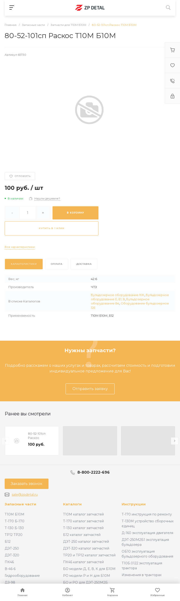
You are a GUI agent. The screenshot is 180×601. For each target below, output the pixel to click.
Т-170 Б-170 (14, 521)
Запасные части (20, 504)
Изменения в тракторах (141, 575)
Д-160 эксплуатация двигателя (147, 533)
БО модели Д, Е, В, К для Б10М (89, 569)
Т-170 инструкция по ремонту (147, 514)
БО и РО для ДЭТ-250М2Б (85, 582)
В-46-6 (10, 569)
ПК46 (9, 562)
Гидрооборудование (22, 576)
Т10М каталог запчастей (83, 514)
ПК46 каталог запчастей (83, 562)
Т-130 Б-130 (14, 528)
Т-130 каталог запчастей (83, 528)
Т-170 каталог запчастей (83, 521)
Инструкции (134, 504)
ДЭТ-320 (12, 555)
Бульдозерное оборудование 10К (117, 295)
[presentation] (5, 441)
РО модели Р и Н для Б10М (86, 576)
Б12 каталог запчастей (82, 535)
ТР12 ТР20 (13, 535)
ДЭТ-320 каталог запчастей (86, 548)
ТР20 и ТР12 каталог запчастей (89, 555)
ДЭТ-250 (12, 548)
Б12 (8, 541)
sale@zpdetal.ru (25, 494)
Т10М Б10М (14, 514)
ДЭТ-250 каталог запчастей (86, 541)
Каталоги (72, 504)
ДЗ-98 (10, 582)
